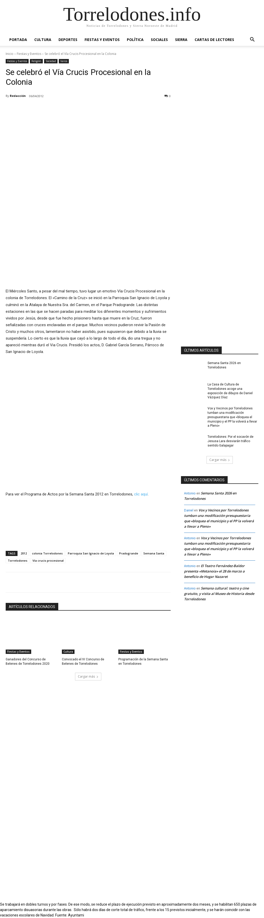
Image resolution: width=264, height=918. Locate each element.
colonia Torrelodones (47, 553)
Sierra (181, 39)
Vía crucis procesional (48, 560)
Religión (36, 61)
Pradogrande (128, 553)
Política (135, 39)
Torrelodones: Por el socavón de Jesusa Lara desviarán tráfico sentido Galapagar (230, 441)
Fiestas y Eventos (102, 39)
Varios (64, 61)
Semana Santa (153, 553)
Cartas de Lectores (214, 39)
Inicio (9, 54)
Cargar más (88, 676)
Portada (18, 39)
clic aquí (141, 494)
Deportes (68, 39)
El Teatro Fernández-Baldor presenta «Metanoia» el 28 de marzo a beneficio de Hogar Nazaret (214, 571)
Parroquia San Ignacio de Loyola (91, 553)
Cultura (42, 39)
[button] (252, 40)
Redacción (18, 96)
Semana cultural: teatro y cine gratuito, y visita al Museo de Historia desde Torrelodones (219, 593)
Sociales (159, 39)
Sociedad (50, 61)
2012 (24, 553)
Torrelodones (17, 560)
